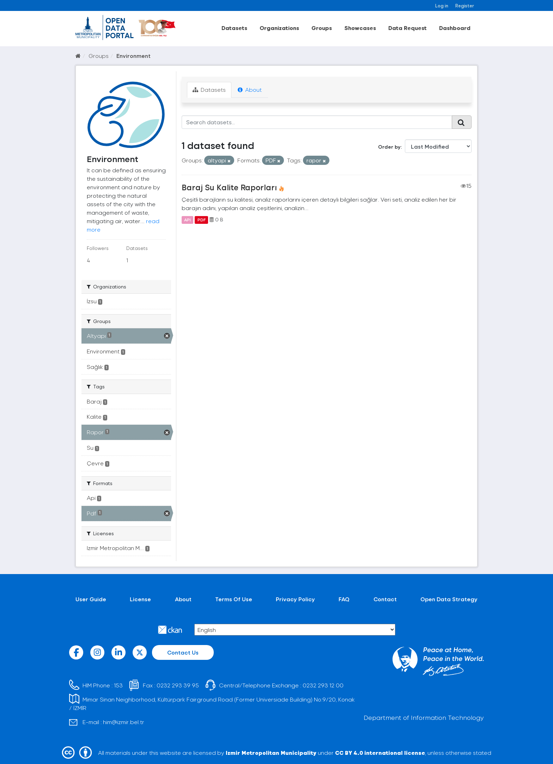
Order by (389, 146)
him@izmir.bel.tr (123, 722)
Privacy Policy (295, 599)
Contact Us (183, 652)
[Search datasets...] (317, 122)
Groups (321, 27)
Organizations (279, 27)
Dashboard (454, 27)
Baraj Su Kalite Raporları (229, 187)
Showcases (360, 27)
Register (464, 5)
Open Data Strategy (449, 599)
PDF (202, 219)
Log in (441, 5)
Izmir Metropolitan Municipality (271, 752)
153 (118, 685)
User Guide (90, 599)
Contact (385, 599)
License (140, 599)
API (187, 219)
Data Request (407, 27)
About (250, 89)
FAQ (344, 599)
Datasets (234, 27)
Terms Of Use (233, 599)
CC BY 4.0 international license (380, 752)
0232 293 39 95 (178, 685)
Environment (133, 55)
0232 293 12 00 (323, 685)
